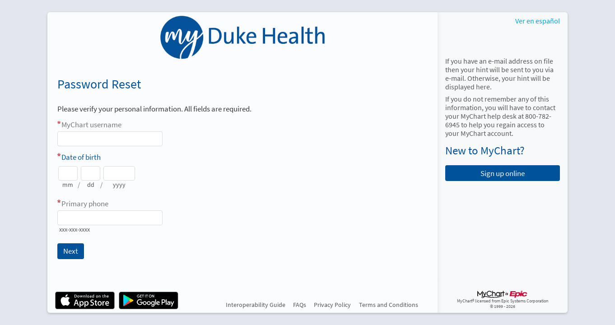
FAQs (299, 305)
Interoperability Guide (255, 305)
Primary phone (84, 204)
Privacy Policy (332, 305)
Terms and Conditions (388, 305)
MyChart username (91, 125)
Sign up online (502, 173)
